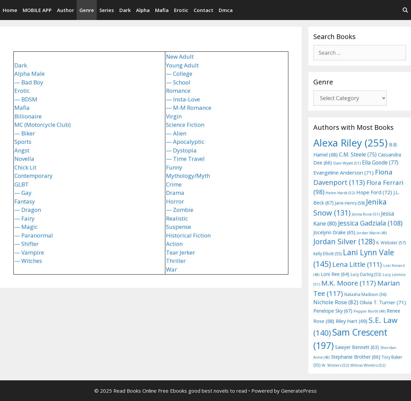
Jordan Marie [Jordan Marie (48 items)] (372, 233)
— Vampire (29, 252)
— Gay (23, 192)
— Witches (28, 261)
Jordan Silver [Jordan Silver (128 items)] (344, 241)
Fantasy (24, 201)
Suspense (178, 227)
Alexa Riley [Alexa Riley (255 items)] (350, 142)
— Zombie (179, 210)
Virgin (174, 116)
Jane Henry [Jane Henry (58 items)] (350, 203)
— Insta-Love (183, 99)
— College (179, 73)
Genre (86, 10)
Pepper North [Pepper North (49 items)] (369, 311)
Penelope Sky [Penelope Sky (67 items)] (332, 311)
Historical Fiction (188, 235)
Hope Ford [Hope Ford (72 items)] (374, 192)
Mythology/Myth (188, 175)
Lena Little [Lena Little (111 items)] (357, 264)
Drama (175, 192)
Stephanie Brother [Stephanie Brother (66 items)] (355, 357)
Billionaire (28, 116)
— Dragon (27, 210)
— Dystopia (181, 150)
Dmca (226, 10)
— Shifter (26, 244)
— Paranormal (33, 235)
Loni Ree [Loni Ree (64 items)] (335, 274)
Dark (125, 10)
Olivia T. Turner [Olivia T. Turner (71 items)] (383, 302)
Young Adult (182, 65)
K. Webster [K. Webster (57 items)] (391, 243)
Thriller (176, 261)
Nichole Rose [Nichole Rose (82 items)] (335, 302)
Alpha (143, 10)
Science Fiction (185, 124)
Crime (174, 184)
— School (178, 82)
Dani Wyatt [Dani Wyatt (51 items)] (347, 162)
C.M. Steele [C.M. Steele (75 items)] (358, 154)
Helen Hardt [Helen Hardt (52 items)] (340, 192)
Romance (178, 90)
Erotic (181, 10)
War (171, 269)
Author (65, 10)
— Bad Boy (28, 82)
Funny (174, 167)
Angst (21, 150)
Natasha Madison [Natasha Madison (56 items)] (365, 294)
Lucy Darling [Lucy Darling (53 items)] (366, 274)
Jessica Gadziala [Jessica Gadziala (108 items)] (370, 223)
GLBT (21, 184)
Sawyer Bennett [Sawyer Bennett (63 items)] (357, 347)
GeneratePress (299, 390)
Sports (22, 141)
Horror (175, 201)
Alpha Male (29, 73)
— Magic (26, 227)
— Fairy (24, 218)
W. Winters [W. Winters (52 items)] (335, 365)
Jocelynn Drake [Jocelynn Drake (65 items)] (334, 232)
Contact (203, 10)
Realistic (177, 218)
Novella (24, 158)
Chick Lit (25, 167)
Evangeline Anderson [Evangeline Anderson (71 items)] (343, 172)
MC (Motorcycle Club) (42, 124)
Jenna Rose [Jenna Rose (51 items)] (366, 214)
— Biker (24, 133)
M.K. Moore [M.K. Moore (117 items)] (348, 283)
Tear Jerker (180, 252)
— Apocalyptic (185, 141)
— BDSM (25, 99)
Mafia (162, 10)
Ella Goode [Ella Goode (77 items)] (380, 162)
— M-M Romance (188, 107)
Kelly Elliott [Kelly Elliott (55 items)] (327, 254)
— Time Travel (185, 158)
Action (174, 244)
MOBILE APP (37, 10)
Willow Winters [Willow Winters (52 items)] (367, 365)
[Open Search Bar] (405, 10)
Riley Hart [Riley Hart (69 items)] (351, 321)
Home (10, 10)
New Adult (180, 56)
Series (106, 10)
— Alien (176, 133)
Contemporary (33, 175)
